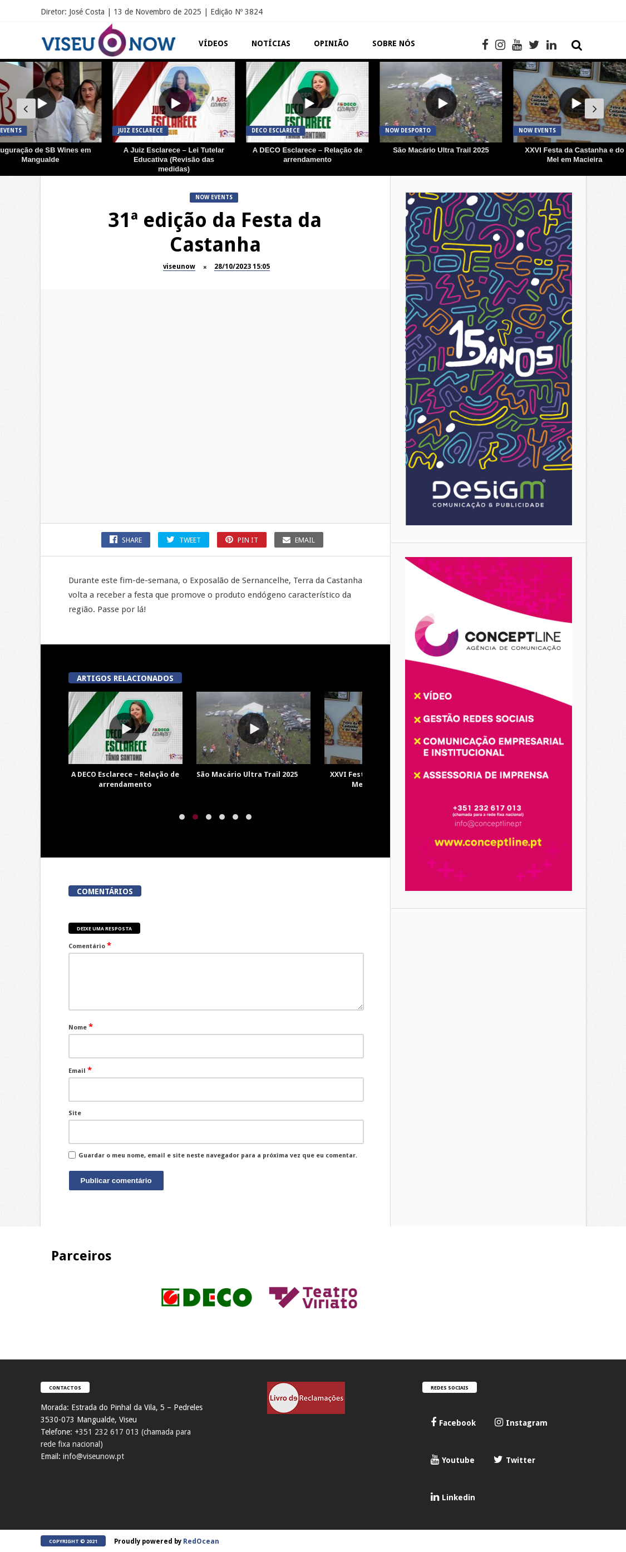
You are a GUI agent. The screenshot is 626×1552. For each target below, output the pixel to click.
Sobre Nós (393, 43)
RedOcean (201, 1541)
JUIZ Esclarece (140, 130)
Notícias (271, 43)
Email (80, 1070)
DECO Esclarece (276, 130)
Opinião (331, 43)
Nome (80, 1027)
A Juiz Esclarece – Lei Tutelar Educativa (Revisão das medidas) (174, 159)
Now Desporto (408, 130)
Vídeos (213, 43)
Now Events (537, 130)
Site (74, 1113)
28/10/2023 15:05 (242, 266)
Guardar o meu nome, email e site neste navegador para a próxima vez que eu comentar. (217, 1155)
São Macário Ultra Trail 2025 (441, 150)
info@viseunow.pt (93, 1456)
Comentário (89, 945)
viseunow (179, 266)
